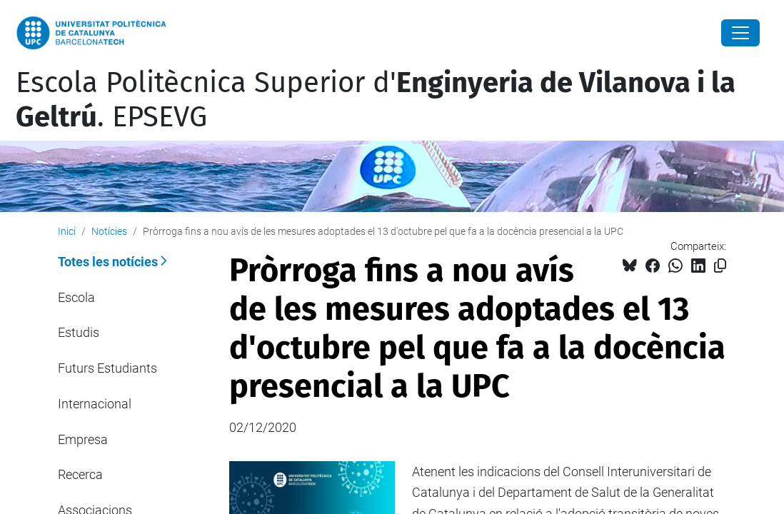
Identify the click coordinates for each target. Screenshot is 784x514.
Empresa (83, 439)
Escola (76, 297)
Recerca (80, 474)
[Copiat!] (720, 266)
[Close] (740, 32)
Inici (67, 231)
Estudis (78, 332)
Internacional (94, 403)
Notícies (109, 231)
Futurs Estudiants (107, 368)
